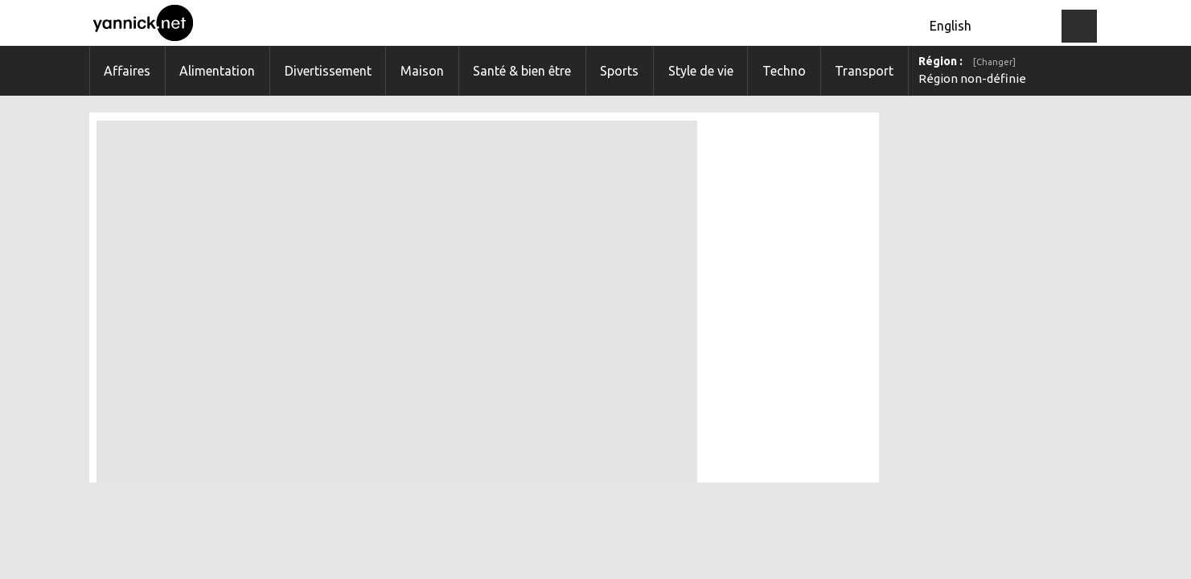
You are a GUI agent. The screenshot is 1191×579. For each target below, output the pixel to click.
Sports (619, 71)
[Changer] (994, 62)
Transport (864, 71)
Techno (784, 71)
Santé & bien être (522, 71)
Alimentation (217, 71)
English (950, 25)
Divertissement (328, 71)
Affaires (127, 71)
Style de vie (700, 71)
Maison (422, 71)
